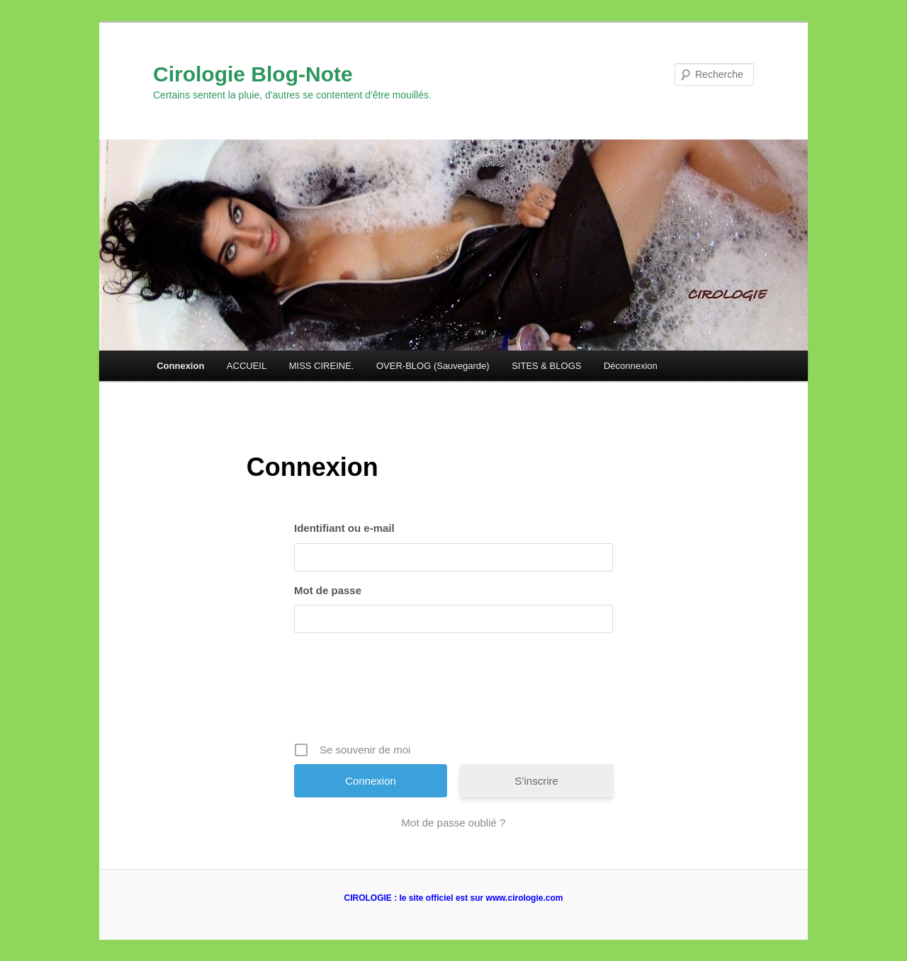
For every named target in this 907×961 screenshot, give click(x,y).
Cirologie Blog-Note (253, 74)
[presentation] (455, 692)
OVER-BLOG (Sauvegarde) (433, 365)
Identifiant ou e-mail (344, 528)
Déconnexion (631, 365)
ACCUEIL (246, 365)
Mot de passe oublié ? (454, 823)
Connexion (180, 365)
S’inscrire (536, 781)
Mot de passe (327, 590)
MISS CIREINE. (321, 365)
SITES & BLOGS (546, 365)
